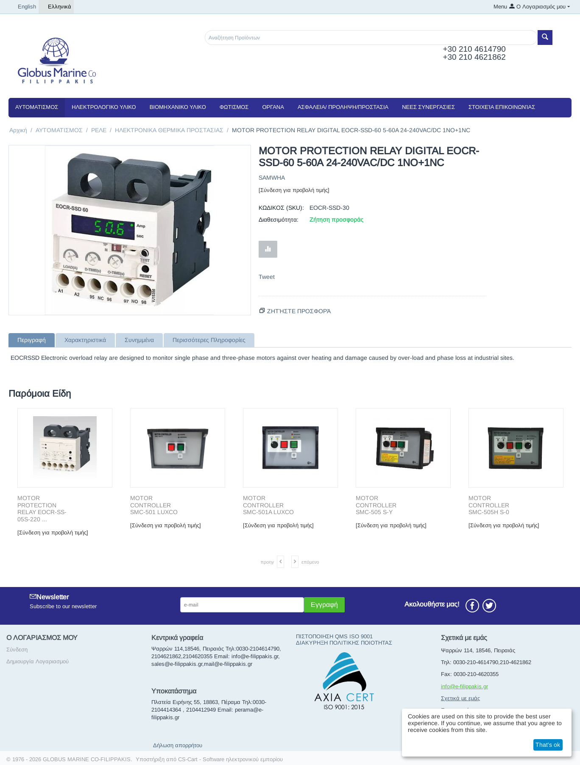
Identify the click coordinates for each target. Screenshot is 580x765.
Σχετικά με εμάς (460, 698)
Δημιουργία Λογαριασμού (37, 661)
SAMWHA (272, 177)
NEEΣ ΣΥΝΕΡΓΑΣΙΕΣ (428, 107)
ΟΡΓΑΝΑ (273, 107)
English (23, 6)
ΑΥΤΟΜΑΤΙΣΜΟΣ (36, 107)
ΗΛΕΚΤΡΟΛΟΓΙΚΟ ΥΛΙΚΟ (104, 107)
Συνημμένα (139, 340)
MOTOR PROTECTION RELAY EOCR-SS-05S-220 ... (42, 509)
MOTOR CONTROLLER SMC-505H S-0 (488, 505)
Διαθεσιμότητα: (278, 219)
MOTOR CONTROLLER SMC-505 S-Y (376, 505)
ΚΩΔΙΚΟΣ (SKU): (281, 207)
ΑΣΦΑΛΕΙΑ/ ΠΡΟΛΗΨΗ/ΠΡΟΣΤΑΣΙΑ (343, 107)
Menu (500, 6)
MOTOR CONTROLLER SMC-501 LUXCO (154, 505)
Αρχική (18, 130)
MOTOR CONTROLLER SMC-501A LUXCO (268, 505)
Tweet (267, 276)
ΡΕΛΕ (98, 130)
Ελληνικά (56, 6)
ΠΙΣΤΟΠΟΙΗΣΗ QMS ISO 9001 (334, 636)
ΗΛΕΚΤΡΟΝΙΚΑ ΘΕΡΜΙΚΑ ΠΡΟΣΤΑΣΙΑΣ (169, 130)
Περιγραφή (31, 340)
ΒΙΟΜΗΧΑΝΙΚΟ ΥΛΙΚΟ (178, 107)
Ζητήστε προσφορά (299, 311)
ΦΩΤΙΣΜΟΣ (234, 107)
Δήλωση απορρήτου (177, 745)
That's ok (547, 744)
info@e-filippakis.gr (464, 686)
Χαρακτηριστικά (85, 340)
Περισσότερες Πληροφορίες (209, 340)
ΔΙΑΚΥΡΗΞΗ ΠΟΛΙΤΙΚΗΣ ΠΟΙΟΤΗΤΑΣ (344, 643)
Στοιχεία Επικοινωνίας (501, 107)
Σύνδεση (17, 649)
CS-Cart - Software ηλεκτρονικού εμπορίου (230, 759)
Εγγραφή (324, 604)
